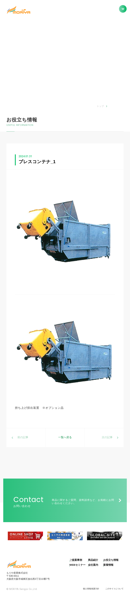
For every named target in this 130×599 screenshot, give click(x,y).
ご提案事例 (75, 559)
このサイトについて (114, 589)
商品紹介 (93, 559)
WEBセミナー (77, 564)
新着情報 (108, 564)
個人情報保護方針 (91, 589)
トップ (100, 106)
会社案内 (93, 564)
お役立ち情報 (110, 559)
